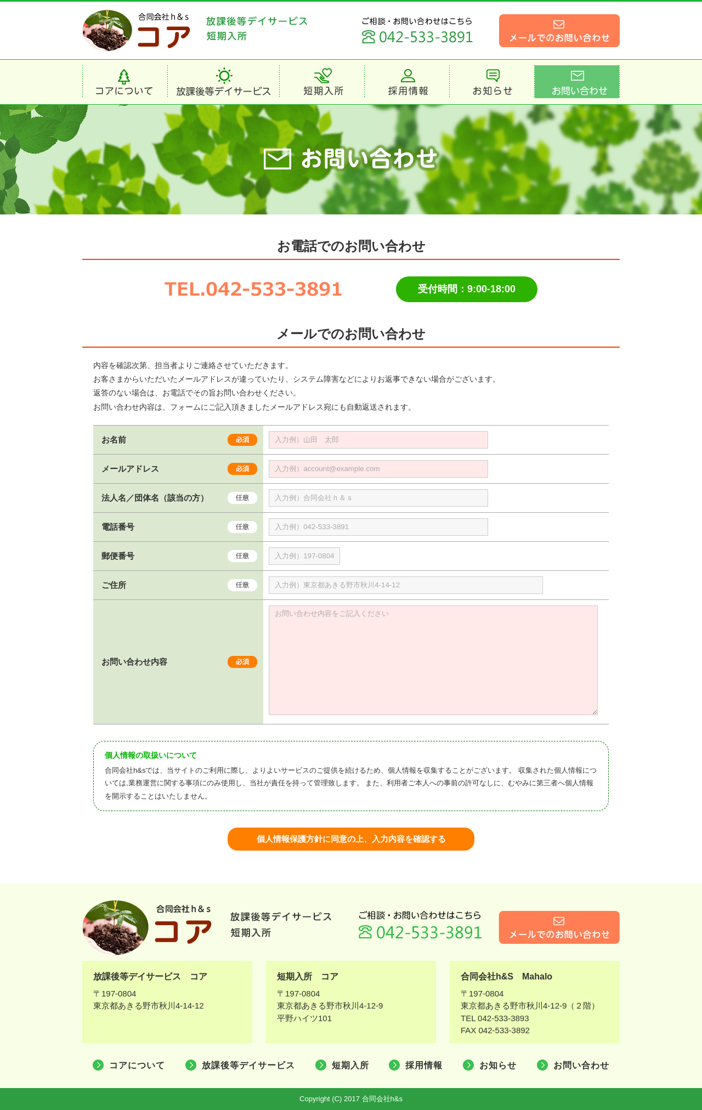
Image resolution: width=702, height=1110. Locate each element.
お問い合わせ (581, 1065)
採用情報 (424, 1065)
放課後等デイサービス (248, 1065)
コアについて (137, 1065)
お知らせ (498, 1065)
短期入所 (350, 1065)
